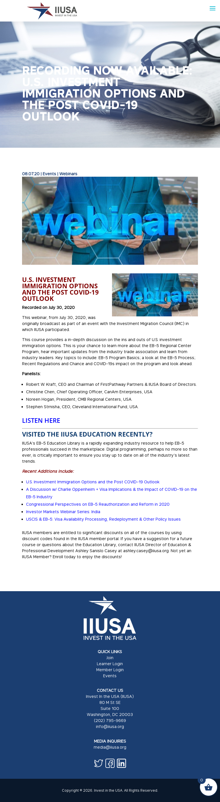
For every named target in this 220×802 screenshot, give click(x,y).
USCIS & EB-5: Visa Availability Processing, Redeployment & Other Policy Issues (103, 519)
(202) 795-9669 (110, 720)
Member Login (110, 669)
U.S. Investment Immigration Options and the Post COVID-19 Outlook (93, 481)
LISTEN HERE (41, 420)
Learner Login (110, 663)
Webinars (68, 173)
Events (49, 173)
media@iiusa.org (110, 747)
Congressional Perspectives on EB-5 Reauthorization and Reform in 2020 (98, 504)
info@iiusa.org (110, 726)
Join (109, 657)
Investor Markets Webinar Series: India (63, 511)
